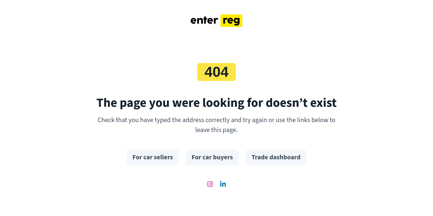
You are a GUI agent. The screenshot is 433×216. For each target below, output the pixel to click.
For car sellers (152, 157)
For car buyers (212, 157)
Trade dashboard (275, 157)
